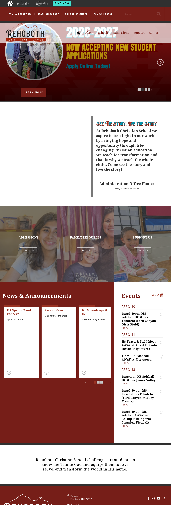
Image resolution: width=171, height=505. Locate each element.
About (89, 32)
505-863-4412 (75, 478)
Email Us (73, 472)
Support (139, 32)
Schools (103, 32)
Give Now (62, 3)
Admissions (121, 32)
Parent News (54, 277)
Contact (154, 32)
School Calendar (76, 14)
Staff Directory (48, 14)
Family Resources (20, 14)
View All (157, 262)
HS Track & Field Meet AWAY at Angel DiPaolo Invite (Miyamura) (140, 312)
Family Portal (103, 14)
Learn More (33, 92)
